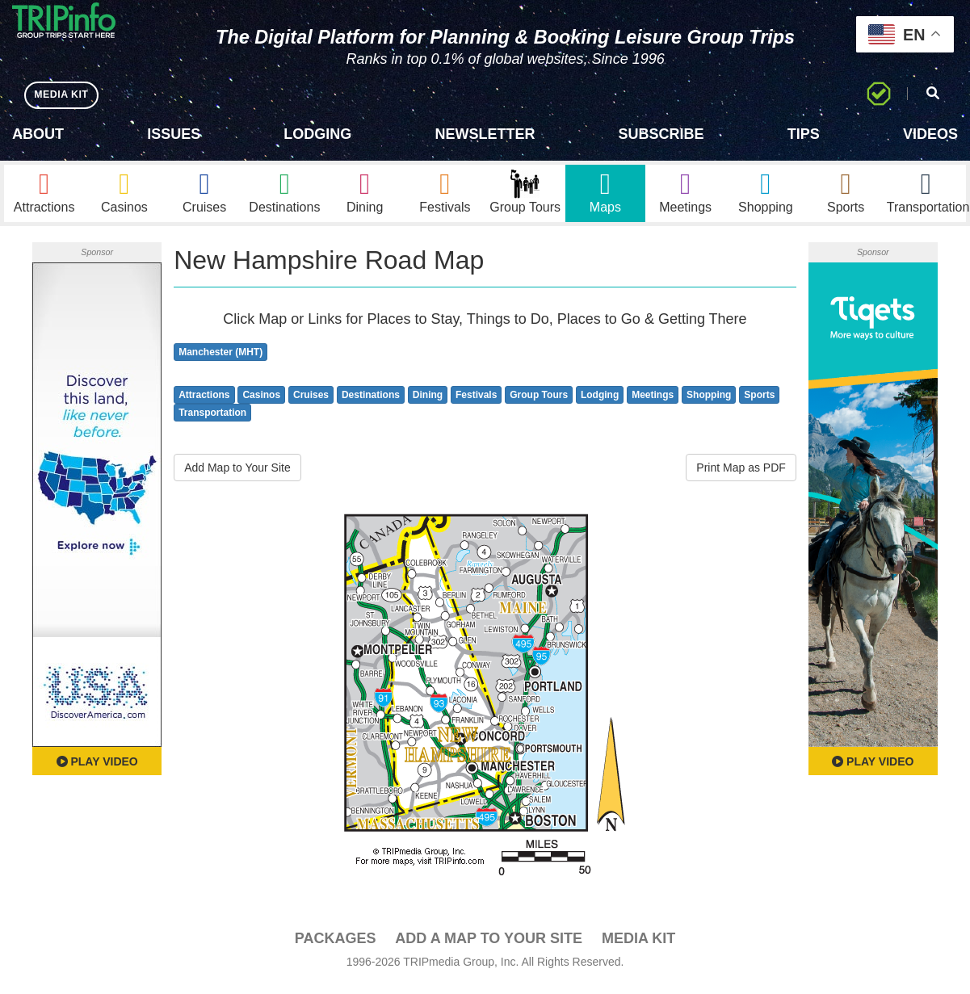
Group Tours (539, 403)
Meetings (653, 403)
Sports (759, 403)
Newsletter (485, 134)
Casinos (261, 403)
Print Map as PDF (740, 476)
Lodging (317, 134)
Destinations (371, 403)
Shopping (709, 403)
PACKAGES (335, 947)
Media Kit (638, 947)
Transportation (212, 421)
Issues (173, 134)
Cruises (311, 403)
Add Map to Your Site (237, 476)
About (38, 134)
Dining (428, 403)
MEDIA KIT (65, 95)
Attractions (203, 403)
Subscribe (661, 134)
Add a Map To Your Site (488, 947)
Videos (930, 134)
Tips (803, 134)
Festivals (476, 403)
